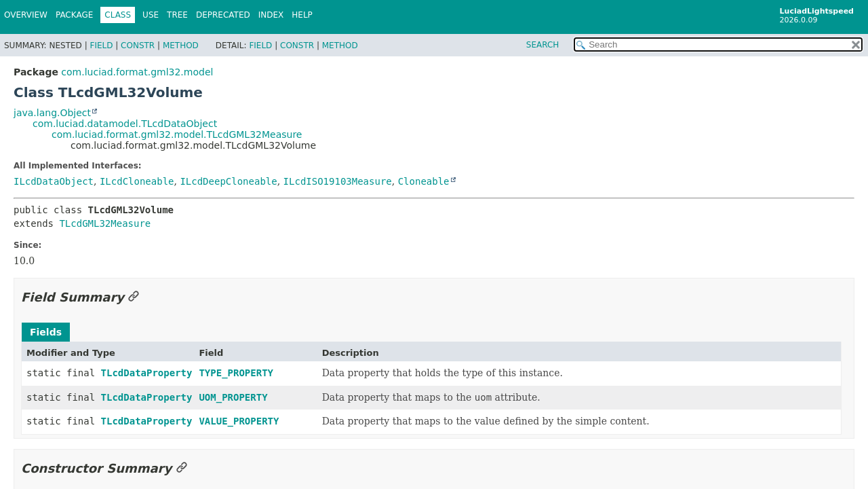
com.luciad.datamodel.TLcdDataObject (125, 123)
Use (150, 15)
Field (101, 45)
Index (271, 15)
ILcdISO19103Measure (337, 181)
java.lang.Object (52, 112)
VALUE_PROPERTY (239, 421)
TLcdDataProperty (147, 372)
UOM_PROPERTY (233, 397)
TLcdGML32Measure (105, 223)
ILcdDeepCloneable (228, 181)
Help (302, 15)
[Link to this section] (133, 297)
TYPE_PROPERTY (236, 372)
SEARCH (542, 45)
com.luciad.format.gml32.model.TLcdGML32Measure (177, 134)
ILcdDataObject (54, 181)
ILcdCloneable (137, 181)
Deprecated (223, 15)
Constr (138, 45)
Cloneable (424, 181)
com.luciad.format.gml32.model (137, 72)
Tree (177, 15)
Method (181, 45)
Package (74, 15)
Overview (25, 15)
